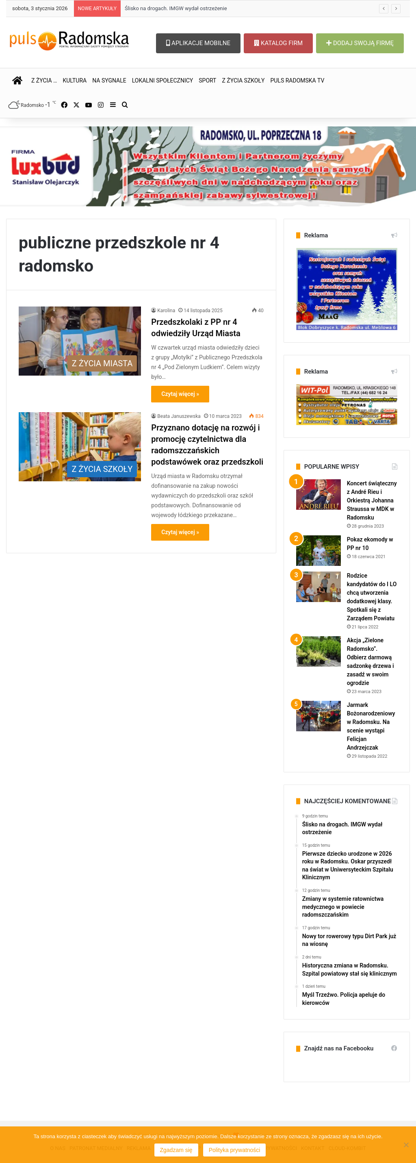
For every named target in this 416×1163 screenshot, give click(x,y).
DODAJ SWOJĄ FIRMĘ (360, 43)
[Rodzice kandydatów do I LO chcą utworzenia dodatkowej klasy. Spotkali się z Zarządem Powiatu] (318, 587)
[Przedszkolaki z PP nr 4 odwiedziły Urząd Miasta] (80, 341)
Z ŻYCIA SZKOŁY (243, 80)
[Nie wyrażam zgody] (406, 1145)
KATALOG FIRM (278, 43)
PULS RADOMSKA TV (297, 80)
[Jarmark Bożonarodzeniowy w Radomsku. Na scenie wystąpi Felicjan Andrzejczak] (318, 716)
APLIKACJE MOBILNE (198, 43)
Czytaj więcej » (180, 394)
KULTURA (75, 80)
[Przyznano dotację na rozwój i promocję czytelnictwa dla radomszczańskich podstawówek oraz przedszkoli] (80, 446)
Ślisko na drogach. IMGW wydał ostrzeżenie (176, 8)
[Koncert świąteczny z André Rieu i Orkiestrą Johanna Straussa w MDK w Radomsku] (318, 494)
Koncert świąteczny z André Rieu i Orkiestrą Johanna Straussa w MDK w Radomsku (372, 500)
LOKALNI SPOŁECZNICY (162, 80)
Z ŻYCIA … (44, 80)
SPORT (207, 80)
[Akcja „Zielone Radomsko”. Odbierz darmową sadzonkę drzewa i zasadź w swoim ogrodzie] (318, 651)
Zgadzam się (176, 1150)
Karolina (166, 310)
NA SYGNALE (109, 80)
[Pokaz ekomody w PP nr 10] (318, 550)
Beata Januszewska (178, 416)
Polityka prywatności (234, 1150)
